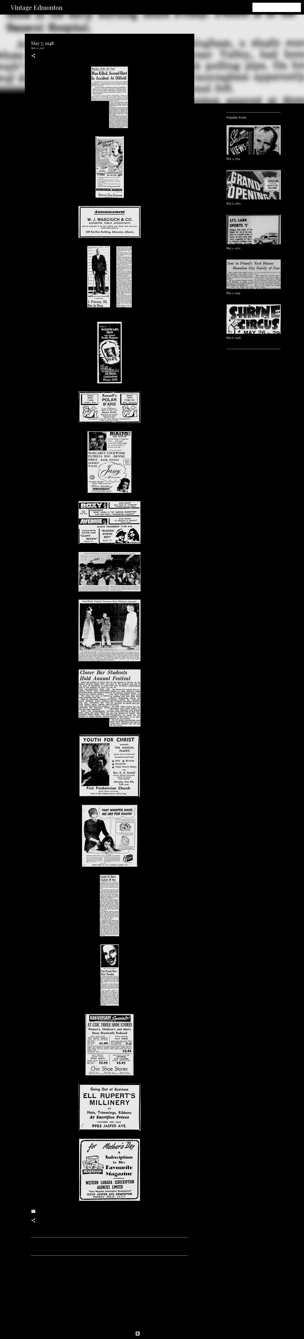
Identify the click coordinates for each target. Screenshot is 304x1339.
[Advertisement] (109, 1295)
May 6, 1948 (233, 338)
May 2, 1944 (233, 293)
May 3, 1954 (233, 158)
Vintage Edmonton (37, 7)
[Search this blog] (280, 7)
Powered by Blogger (152, 1333)
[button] (33, 56)
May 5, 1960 (233, 203)
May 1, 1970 (233, 248)
